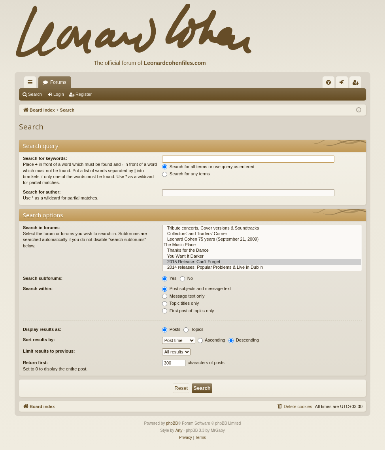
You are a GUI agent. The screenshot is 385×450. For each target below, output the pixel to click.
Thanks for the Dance (262, 250)
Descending (243, 340)
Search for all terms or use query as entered (208, 166)
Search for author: (41, 192)
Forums (58, 82)
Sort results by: (39, 339)
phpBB (172, 423)
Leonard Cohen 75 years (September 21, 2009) (262, 239)
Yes (169, 278)
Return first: (35, 362)
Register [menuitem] (357, 84)
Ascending (211, 340)
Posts (171, 329)
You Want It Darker (262, 256)
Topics (193, 329)
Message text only (183, 296)
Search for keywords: (45, 158)
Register (83, 94)
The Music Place (262, 245)
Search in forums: (41, 227)
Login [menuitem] (344, 84)
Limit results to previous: (49, 351)
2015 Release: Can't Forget (262, 262)
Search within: (38, 288)
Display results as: (42, 329)
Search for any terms (186, 173)
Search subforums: (42, 278)
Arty (179, 430)
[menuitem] (328, 82)
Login (58, 94)
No (186, 278)
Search (35, 94)
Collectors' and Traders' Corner (262, 234)
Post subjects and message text (196, 288)
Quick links (31, 84)
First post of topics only (188, 310)
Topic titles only (180, 303)
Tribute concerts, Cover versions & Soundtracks (262, 228)
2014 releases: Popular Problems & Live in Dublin (262, 267)
